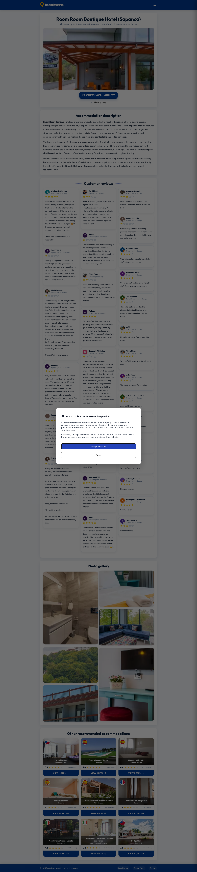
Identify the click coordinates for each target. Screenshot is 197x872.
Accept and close (98, 446)
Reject (98, 455)
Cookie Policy (112, 437)
